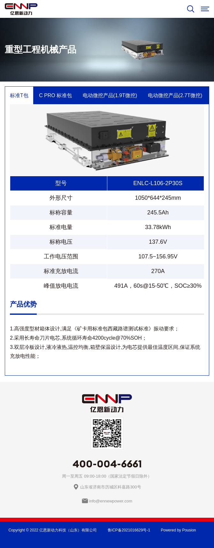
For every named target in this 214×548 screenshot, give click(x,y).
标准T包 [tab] (19, 95)
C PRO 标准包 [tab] (55, 95)
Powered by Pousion (178, 530)
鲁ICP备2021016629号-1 (129, 530)
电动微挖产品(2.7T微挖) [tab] (175, 95)
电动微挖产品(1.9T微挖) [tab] (110, 95)
